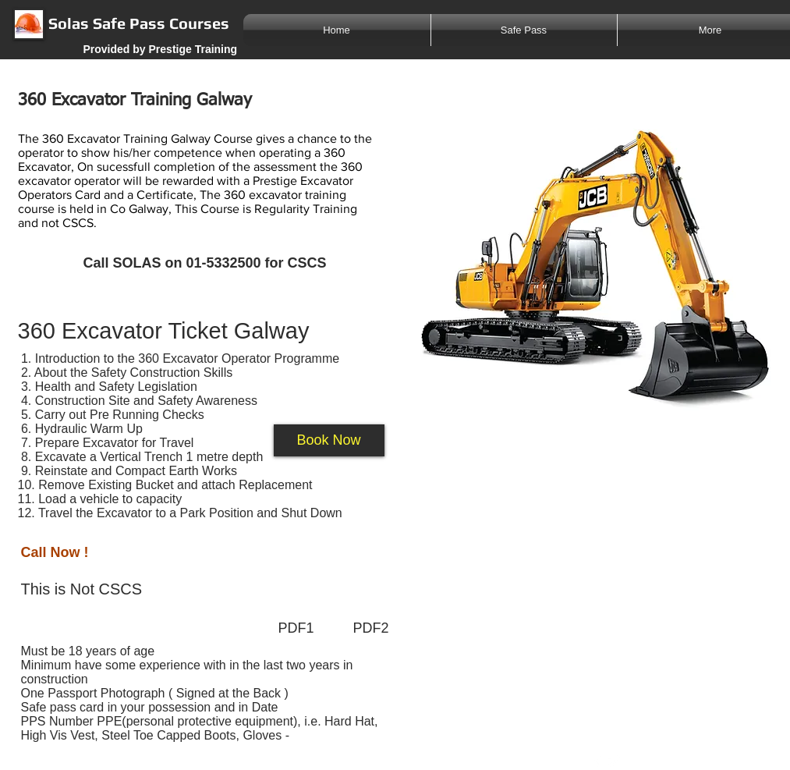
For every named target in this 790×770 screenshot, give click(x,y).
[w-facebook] (597, 761)
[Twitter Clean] (614, 761)
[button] (329, 440)
